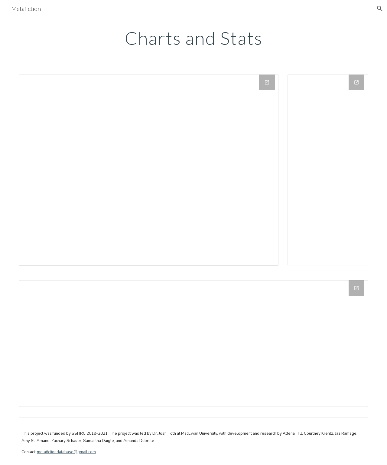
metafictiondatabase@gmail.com (66, 452)
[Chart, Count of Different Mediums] (328, 170)
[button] (379, 8)
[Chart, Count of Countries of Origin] (148, 170)
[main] (193, 37)
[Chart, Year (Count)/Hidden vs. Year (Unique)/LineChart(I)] (193, 343)
